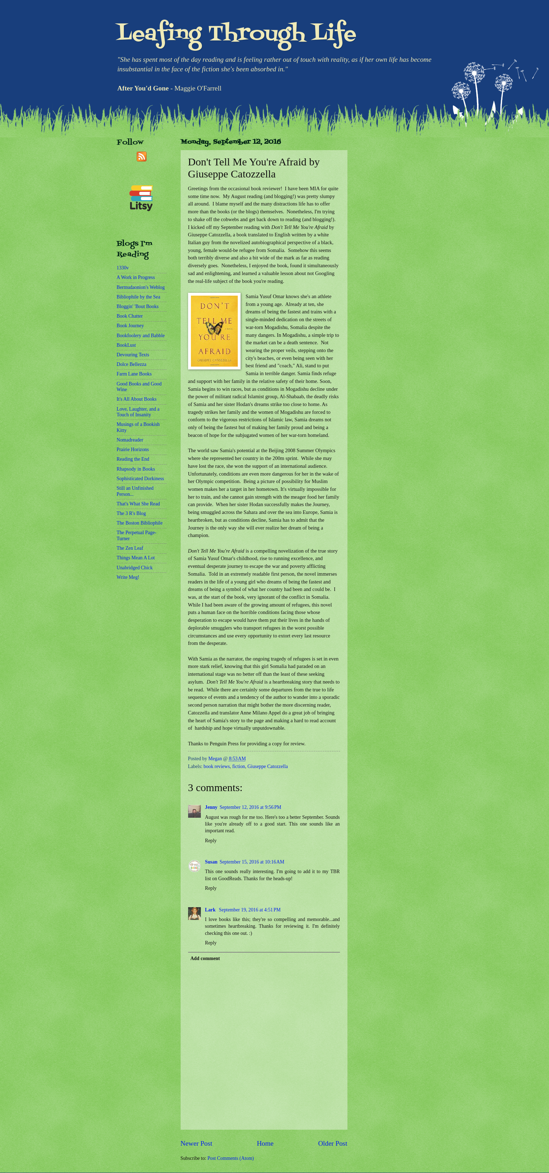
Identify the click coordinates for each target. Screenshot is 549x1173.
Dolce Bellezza (132, 364)
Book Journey (130, 325)
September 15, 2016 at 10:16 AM (252, 862)
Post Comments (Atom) (230, 1158)
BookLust (126, 345)
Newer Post (197, 1143)
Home (265, 1143)
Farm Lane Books (134, 374)
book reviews (217, 766)
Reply (211, 840)
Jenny (211, 807)
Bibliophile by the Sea (138, 297)
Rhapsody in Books (136, 469)
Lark (211, 909)
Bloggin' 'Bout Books (138, 306)
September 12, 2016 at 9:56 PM (250, 807)
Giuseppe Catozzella (267, 766)
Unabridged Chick (135, 567)
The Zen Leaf (130, 548)
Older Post (332, 1143)
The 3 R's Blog (131, 513)
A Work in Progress (136, 277)
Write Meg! (128, 577)
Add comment (205, 958)
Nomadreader (130, 440)
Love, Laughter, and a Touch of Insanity (138, 412)
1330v (123, 267)
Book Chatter (130, 316)
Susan (211, 862)
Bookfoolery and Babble (141, 335)
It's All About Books (137, 399)
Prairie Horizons (133, 449)
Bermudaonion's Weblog (141, 287)
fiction (238, 766)
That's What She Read (138, 503)
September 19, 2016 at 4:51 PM (250, 909)
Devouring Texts (133, 354)
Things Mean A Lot (136, 557)
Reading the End (133, 459)
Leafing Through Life (236, 34)
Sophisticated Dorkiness (140, 478)
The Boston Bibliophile (140, 523)
